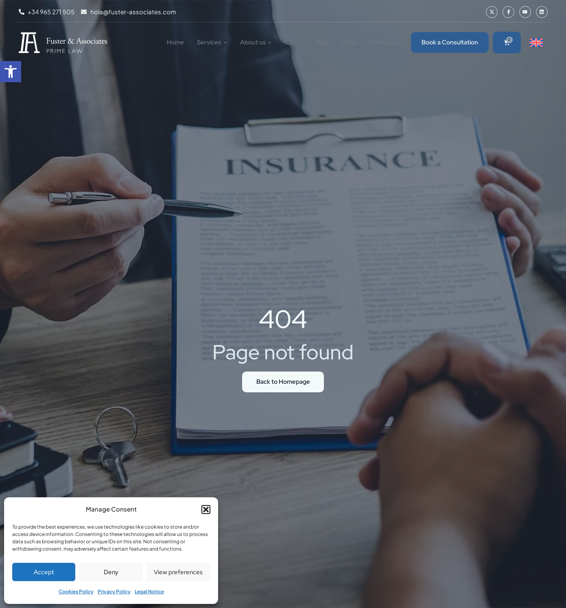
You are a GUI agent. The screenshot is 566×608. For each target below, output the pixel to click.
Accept (44, 572)
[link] (10, 71)
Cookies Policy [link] (76, 591)
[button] (206, 509)
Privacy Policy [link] (114, 591)
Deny (111, 572)
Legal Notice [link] (149, 591)
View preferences (178, 572)
